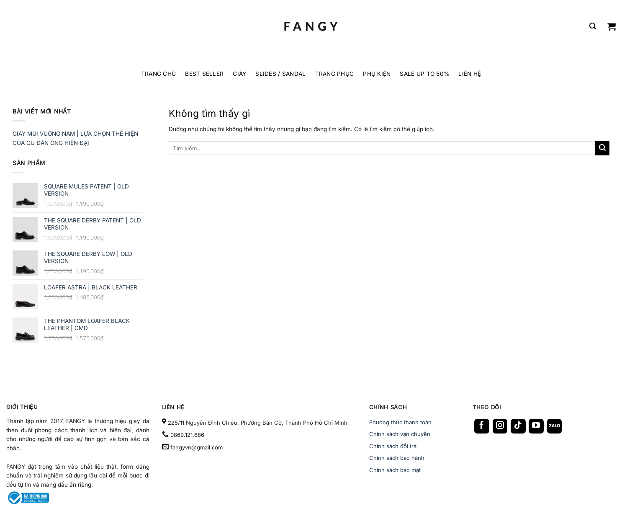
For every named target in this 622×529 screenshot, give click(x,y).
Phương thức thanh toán (400, 422)
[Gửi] (602, 148)
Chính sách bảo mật (395, 470)
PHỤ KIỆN (377, 73)
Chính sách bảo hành (396, 457)
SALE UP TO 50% (424, 73)
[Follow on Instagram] (500, 426)
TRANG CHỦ (158, 73)
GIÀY (239, 73)
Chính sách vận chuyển (399, 434)
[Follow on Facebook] (481, 426)
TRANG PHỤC (334, 73)
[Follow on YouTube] (536, 426)
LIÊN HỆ (469, 73)
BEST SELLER (204, 73)
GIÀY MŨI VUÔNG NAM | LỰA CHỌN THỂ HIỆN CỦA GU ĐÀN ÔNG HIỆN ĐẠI (75, 138)
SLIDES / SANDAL (280, 73)
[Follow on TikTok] (518, 426)
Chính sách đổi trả (392, 446)
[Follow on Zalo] (554, 426)
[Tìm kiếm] (592, 26)
